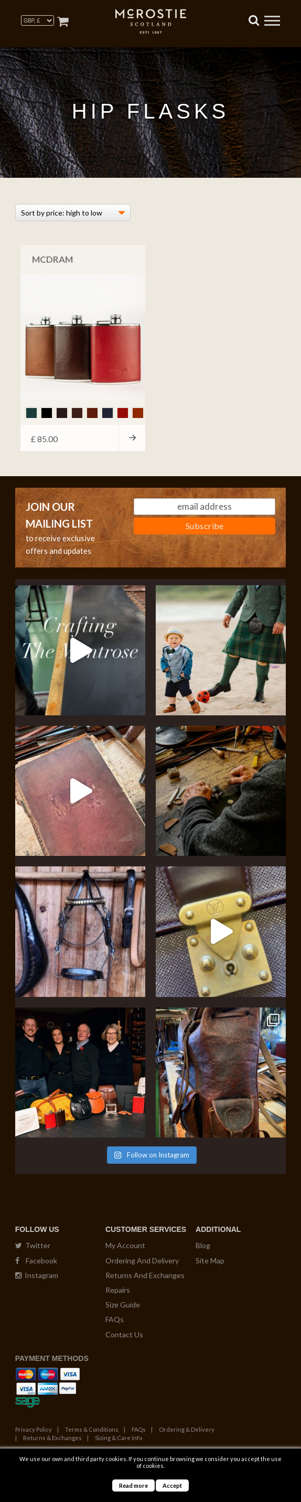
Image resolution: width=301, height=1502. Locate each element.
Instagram (36, 1275)
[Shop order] (73, 212)
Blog (203, 1245)
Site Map (210, 1260)
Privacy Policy (33, 1429)
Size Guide (122, 1304)
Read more (133, 1485)
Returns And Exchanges (145, 1275)
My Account (125, 1245)
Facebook (36, 1260)
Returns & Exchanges (52, 1437)
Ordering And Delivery (142, 1260)
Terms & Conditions (92, 1429)
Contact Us (124, 1334)
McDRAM (52, 259)
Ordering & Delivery (186, 1429)
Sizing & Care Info (118, 1437)
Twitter (32, 1245)
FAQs (114, 1319)
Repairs (117, 1289)
